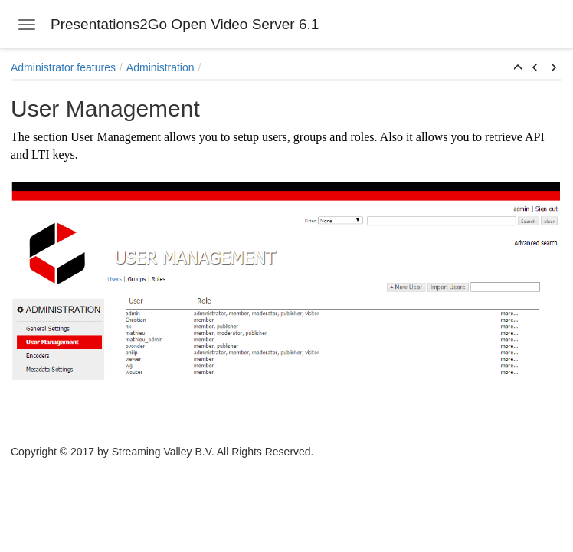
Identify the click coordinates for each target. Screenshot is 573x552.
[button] (518, 68)
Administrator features (63, 67)
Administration (160, 67)
